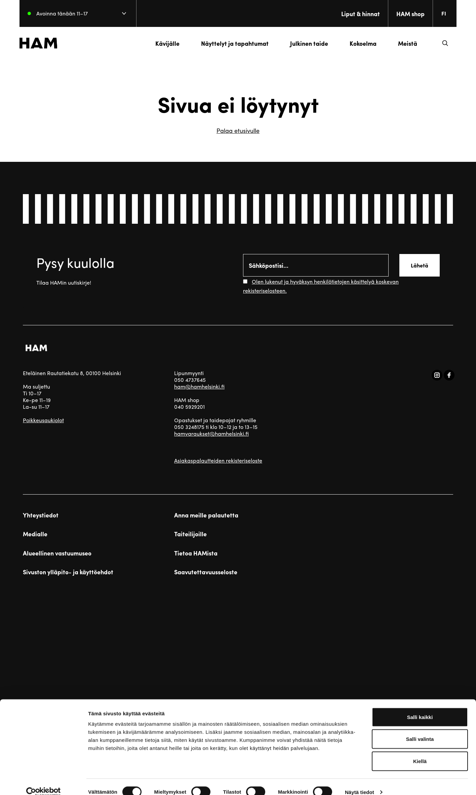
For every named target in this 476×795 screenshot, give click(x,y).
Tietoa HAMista (195, 553)
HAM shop (407, 13)
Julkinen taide (306, 43)
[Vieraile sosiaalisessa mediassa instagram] (437, 375)
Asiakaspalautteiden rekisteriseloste (218, 460)
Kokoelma (359, 43)
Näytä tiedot (359, 782)
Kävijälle (164, 43)
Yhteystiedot (40, 515)
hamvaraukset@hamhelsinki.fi (211, 433)
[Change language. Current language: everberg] (443, 13)
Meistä (404, 43)
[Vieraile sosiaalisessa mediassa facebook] (449, 375)
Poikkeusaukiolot (43, 420)
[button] (442, 43)
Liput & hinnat (357, 13)
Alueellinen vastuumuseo (57, 553)
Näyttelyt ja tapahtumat (231, 43)
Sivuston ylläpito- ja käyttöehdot (68, 572)
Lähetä (419, 265)
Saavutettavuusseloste (205, 572)
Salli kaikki (420, 707)
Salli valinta (420, 729)
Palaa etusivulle (238, 130)
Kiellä (420, 751)
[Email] (316, 265)
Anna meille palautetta (206, 515)
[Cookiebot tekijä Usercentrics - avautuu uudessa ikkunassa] (43, 782)
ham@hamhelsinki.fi (199, 386)
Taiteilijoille (190, 534)
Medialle (35, 534)
